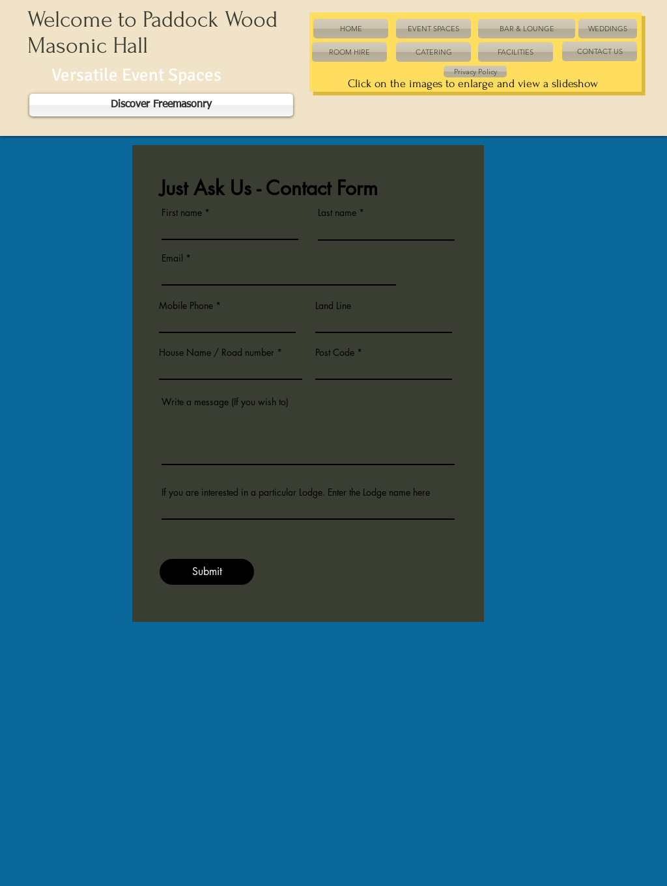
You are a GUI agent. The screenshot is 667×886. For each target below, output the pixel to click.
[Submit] (207, 572)
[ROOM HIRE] (349, 52)
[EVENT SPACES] (433, 28)
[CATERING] (433, 52)
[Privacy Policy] (475, 71)
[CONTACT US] (599, 51)
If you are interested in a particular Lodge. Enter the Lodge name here (296, 492)
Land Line (333, 305)
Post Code (334, 352)
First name (182, 212)
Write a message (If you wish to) (225, 402)
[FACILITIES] (515, 52)
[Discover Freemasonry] (161, 105)
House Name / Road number (216, 352)
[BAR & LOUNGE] (526, 28)
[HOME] (350, 28)
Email (172, 258)
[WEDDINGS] (607, 28)
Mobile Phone (186, 305)
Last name (337, 212)
